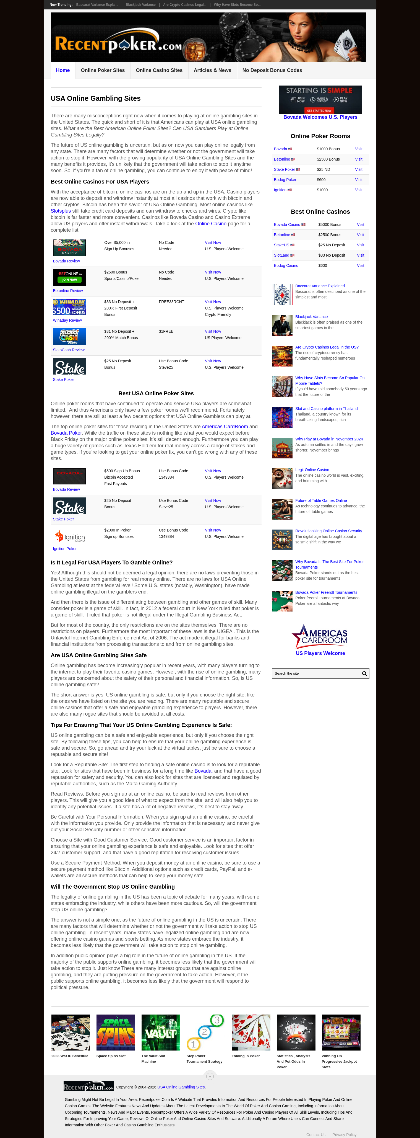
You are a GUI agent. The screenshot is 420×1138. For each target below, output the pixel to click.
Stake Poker (63, 379)
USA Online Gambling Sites (181, 1087)
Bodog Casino (286, 265)
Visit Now (213, 242)
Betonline (282, 159)
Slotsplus (61, 211)
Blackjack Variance (141, 5)
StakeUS (281, 245)
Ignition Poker (65, 548)
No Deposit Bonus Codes (272, 70)
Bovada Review (66, 261)
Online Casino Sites (159, 70)
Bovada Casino (287, 224)
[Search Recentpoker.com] (320, 673)
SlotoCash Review (69, 350)
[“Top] (210, 1076)
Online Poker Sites (103, 70)
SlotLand (281, 255)
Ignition (280, 190)
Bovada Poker (66, 433)
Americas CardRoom (225, 426)
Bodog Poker (285, 179)
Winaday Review (67, 320)
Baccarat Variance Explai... (97, 5)
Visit (358, 149)
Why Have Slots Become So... (237, 5)
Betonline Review (68, 290)
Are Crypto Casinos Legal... (185, 5)
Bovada (203, 771)
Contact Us (315, 1134)
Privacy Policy (344, 1134)
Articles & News (212, 70)
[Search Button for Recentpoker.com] (363, 673)
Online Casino (210, 223)
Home (63, 70)
